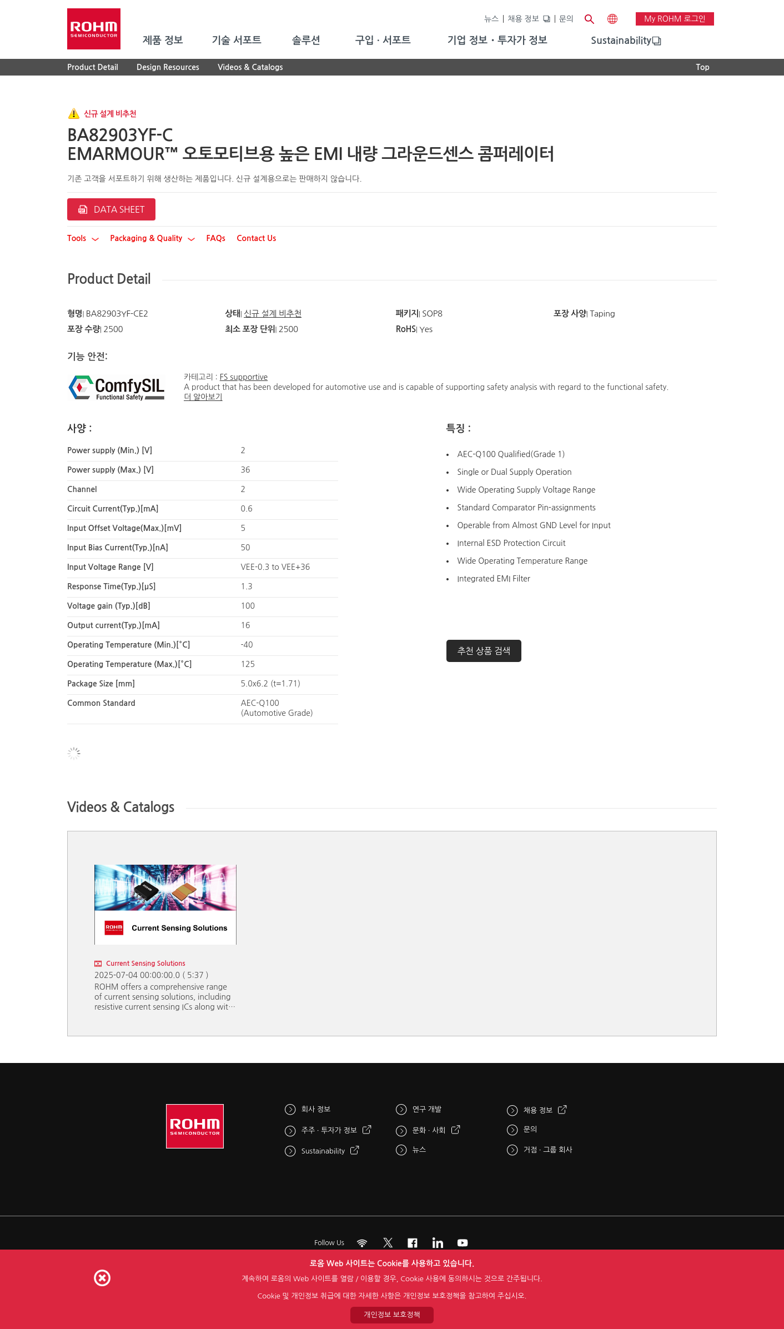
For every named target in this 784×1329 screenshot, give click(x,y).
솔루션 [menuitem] (306, 41)
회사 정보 (316, 1109)
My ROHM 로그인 (675, 19)
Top (703, 67)
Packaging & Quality (152, 238)
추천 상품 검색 (484, 650)
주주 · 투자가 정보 (329, 1130)
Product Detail (92, 67)
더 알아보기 (203, 397)
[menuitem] (621, 41)
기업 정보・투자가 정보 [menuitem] (497, 41)
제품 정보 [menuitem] (163, 41)
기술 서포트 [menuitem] (237, 41)
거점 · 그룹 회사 (548, 1150)
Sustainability (621, 41)
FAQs (215, 238)
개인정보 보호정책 (392, 1314)
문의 (566, 19)
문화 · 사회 (429, 1130)
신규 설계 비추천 (272, 313)
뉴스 (491, 19)
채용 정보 (523, 19)
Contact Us (256, 238)
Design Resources (168, 67)
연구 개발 (427, 1109)
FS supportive (244, 377)
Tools (83, 238)
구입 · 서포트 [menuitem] (383, 41)
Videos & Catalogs (250, 67)
